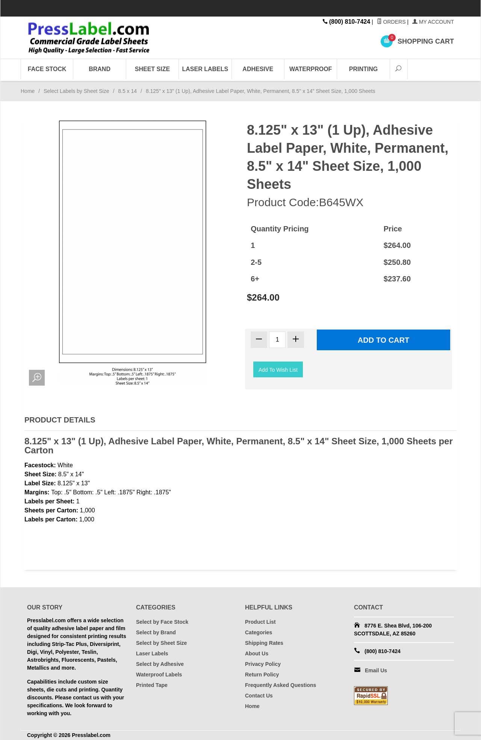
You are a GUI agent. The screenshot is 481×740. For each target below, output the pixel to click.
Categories (258, 632)
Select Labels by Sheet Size (76, 91)
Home (28, 91)
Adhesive (257, 69)
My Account (433, 22)
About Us (256, 653)
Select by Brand (156, 632)
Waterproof (310, 69)
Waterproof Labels (159, 675)
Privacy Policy (263, 664)
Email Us (376, 670)
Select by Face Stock (162, 622)
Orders (391, 22)
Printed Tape (152, 685)
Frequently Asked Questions (280, 685)
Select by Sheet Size (161, 643)
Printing (363, 69)
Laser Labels (205, 69)
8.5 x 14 (127, 91)
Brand (99, 69)
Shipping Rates (264, 643)
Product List (260, 622)
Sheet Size (152, 69)
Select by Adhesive (160, 664)
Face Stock (47, 69)
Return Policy (262, 675)
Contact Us (259, 696)
